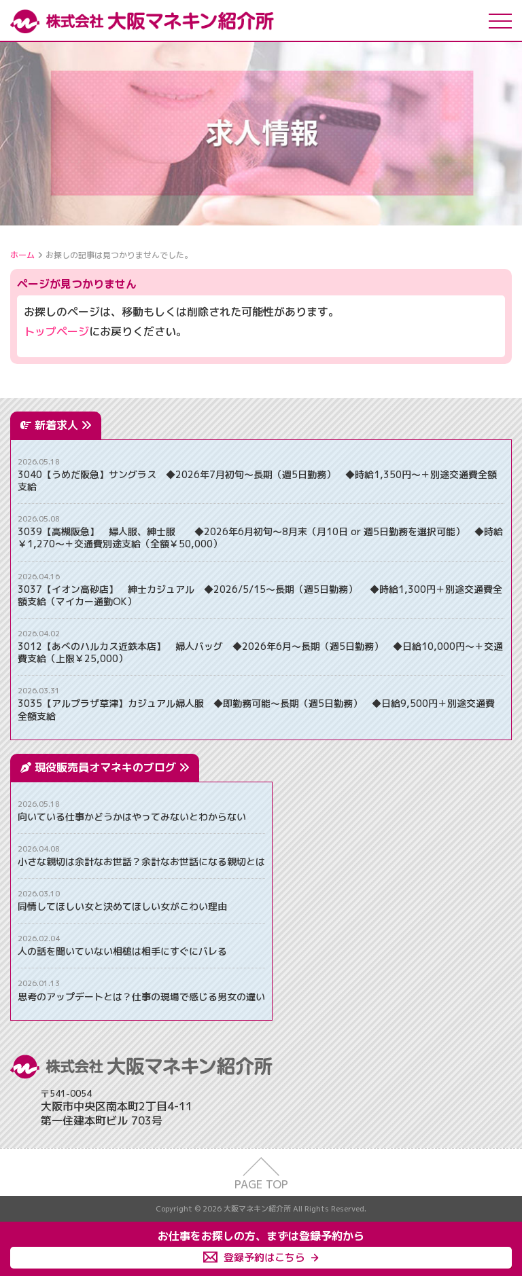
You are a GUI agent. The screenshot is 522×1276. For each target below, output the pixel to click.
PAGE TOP (261, 1184)
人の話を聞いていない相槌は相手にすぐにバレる (122, 951)
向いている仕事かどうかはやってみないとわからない (132, 817)
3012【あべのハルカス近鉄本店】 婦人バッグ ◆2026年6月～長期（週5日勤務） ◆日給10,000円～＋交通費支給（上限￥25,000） (260, 652)
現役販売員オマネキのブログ (112, 767)
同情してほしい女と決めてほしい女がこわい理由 (122, 906)
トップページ (56, 331)
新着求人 (63, 425)
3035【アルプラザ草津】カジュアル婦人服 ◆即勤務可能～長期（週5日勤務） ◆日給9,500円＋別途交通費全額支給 (256, 709)
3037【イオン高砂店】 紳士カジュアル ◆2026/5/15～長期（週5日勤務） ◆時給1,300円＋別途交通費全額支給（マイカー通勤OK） (260, 595)
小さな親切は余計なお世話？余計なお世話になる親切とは (141, 862)
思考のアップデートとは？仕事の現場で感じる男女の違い (141, 997)
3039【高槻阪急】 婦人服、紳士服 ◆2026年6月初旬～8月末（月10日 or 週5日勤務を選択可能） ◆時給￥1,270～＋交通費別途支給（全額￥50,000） (260, 538)
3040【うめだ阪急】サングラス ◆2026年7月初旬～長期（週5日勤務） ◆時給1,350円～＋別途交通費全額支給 (257, 481)
